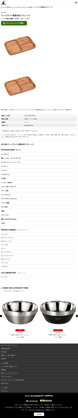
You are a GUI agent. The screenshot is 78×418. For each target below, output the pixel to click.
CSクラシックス (6, 241)
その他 (2, 223)
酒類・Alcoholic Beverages (8, 219)
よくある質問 (4, 363)
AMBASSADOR (5, 348)
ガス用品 (3, 178)
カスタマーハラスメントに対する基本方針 (12, 380)
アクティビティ (5, 215)
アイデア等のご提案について (9, 366)
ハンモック (4, 170)
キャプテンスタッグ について (9, 345)
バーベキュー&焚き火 (6, 182)
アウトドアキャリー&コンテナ (9, 198)
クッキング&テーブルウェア (8, 186)
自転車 (2, 211)
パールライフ (4, 391)
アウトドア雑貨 (5, 203)
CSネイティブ (5, 259)
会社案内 (3, 358)
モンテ (3, 248)
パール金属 (4, 387)
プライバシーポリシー (7, 376)
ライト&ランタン (5, 174)
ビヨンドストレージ (7, 255)
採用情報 (3, 370)
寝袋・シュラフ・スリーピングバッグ (11, 158)
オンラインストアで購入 (15, 23)
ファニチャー (4, 166)
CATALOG (4, 352)
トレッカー (4, 234)
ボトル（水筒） (5, 190)
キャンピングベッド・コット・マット (11, 162)
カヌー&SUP (4, 207)
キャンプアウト (6, 252)
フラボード (4, 266)
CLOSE (39, 414)
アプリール (4, 263)
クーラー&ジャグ (5, 195)
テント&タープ (5, 154)
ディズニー (4, 277)
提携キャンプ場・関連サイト (9, 355)
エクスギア (4, 245)
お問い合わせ (4, 383)
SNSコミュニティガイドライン (9, 373)
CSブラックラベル (7, 237)
